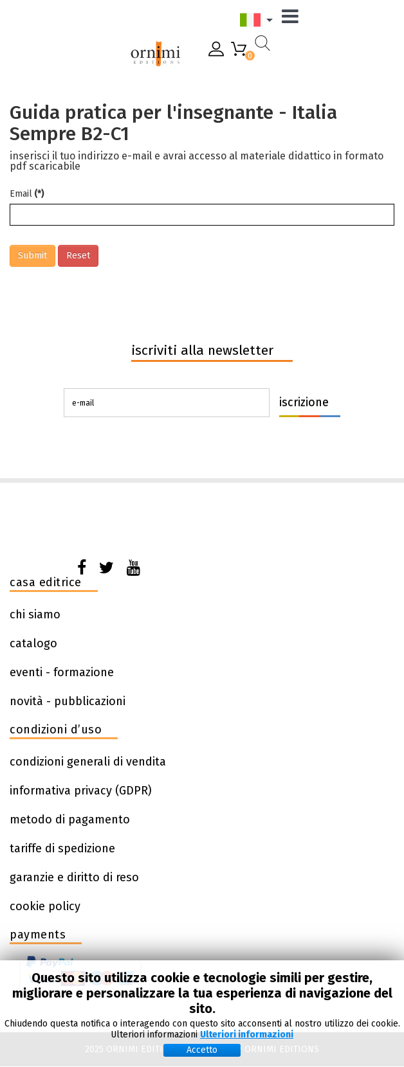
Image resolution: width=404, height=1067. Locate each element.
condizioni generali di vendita (88, 761)
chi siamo (35, 614)
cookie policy (45, 906)
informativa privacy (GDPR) (81, 790)
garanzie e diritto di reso (74, 877)
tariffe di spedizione (62, 848)
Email (27, 193)
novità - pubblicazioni (67, 701)
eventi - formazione (62, 672)
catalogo (33, 643)
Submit (32, 255)
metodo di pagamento (70, 819)
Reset (78, 255)
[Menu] (293, 19)
